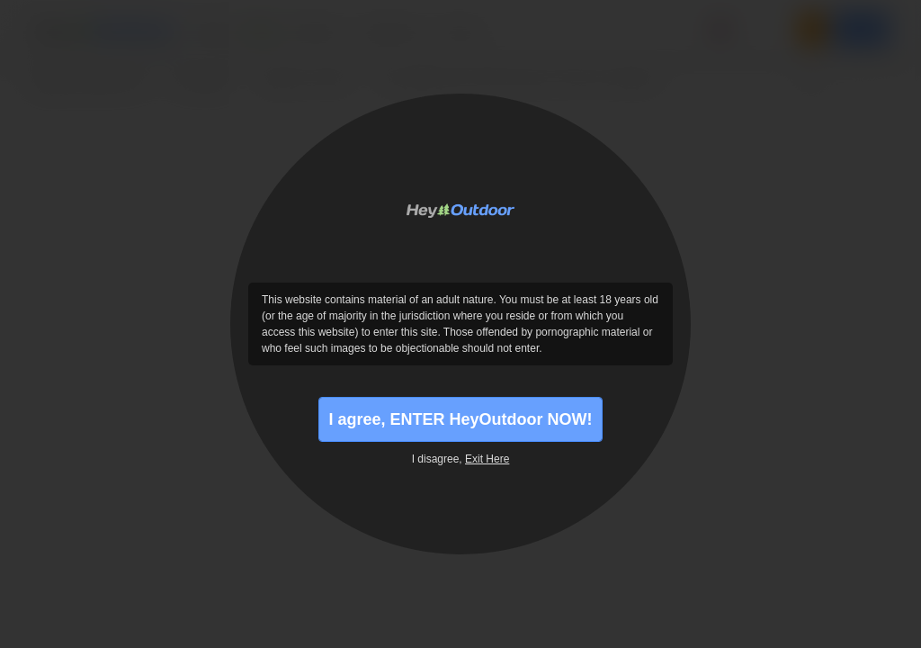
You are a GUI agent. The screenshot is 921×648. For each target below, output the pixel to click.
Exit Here (487, 459)
